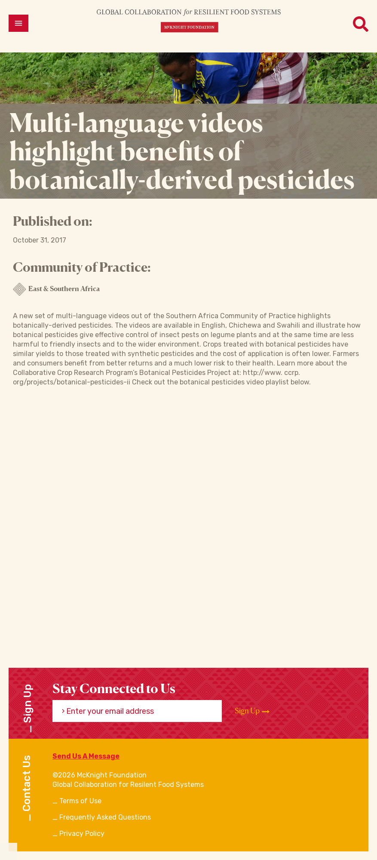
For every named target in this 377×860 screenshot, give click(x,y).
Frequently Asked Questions (105, 817)
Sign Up (252, 711)
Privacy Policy (81, 833)
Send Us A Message (86, 756)
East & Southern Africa (56, 289)
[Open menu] (18, 23)
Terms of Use (80, 801)
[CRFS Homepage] (188, 20)
